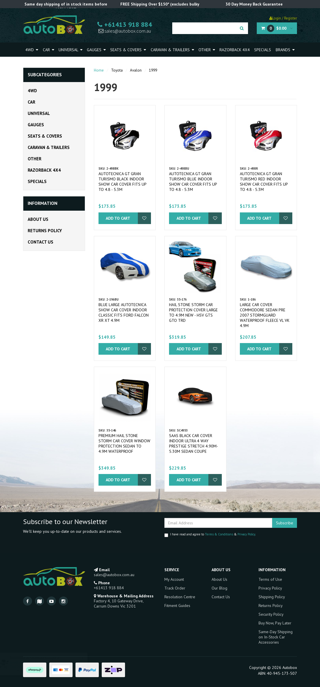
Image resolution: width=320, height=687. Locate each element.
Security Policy (271, 614)
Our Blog (219, 588)
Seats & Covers (128, 49)
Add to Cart (118, 218)
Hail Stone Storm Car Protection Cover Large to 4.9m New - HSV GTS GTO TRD (193, 312)
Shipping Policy (272, 596)
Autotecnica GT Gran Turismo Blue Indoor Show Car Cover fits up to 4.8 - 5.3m (193, 181)
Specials (262, 49)
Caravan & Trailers (172, 49)
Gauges (96, 49)
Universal (70, 49)
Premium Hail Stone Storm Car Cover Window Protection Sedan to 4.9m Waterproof (124, 443)
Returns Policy (45, 230)
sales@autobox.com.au (125, 31)
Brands (285, 49)
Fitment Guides (177, 605)
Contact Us (40, 242)
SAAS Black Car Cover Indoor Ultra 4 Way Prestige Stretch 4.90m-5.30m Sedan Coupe (193, 443)
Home (99, 70)
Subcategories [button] (45, 74)
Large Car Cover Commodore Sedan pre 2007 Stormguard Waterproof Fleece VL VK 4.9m (264, 315)
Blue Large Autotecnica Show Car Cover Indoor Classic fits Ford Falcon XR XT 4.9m (124, 312)
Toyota (117, 70)
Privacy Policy (246, 534)
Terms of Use (270, 579)
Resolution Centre (179, 596)
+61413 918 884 (124, 24)
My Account (174, 579)
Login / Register (283, 18)
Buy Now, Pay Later (275, 623)
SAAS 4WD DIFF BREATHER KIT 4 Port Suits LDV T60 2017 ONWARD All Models (51, 664)
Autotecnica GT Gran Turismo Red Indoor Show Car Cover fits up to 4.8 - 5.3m (264, 181)
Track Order (174, 588)
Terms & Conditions (219, 534)
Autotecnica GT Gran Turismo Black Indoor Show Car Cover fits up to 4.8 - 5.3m (122, 181)
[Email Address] (218, 523)
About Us (38, 219)
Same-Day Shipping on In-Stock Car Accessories (276, 637)
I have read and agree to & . (210, 534)
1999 (153, 70)
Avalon (136, 70)
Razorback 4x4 (234, 49)
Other (206, 49)
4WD (31, 49)
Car (48, 49)
